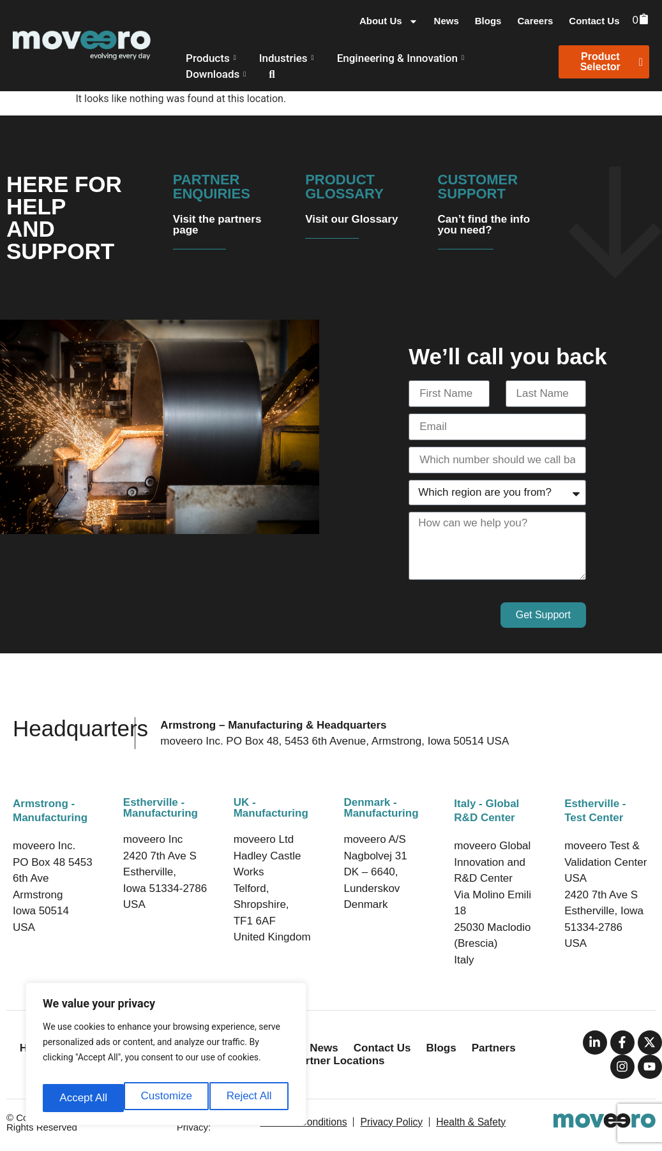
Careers (535, 20)
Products (211, 58)
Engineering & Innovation (400, 58)
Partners (494, 1048)
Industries (286, 58)
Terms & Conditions (306, 1122)
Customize (83, 1098)
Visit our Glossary (351, 219)
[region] (166, 1058)
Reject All (167, 1098)
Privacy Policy (391, 1122)
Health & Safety (467, 1122)
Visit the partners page (217, 224)
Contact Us (594, 20)
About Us (388, 21)
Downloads (216, 74)
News (446, 20)
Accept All (250, 1098)
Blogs (488, 20)
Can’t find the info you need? (484, 224)
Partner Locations (338, 1061)
